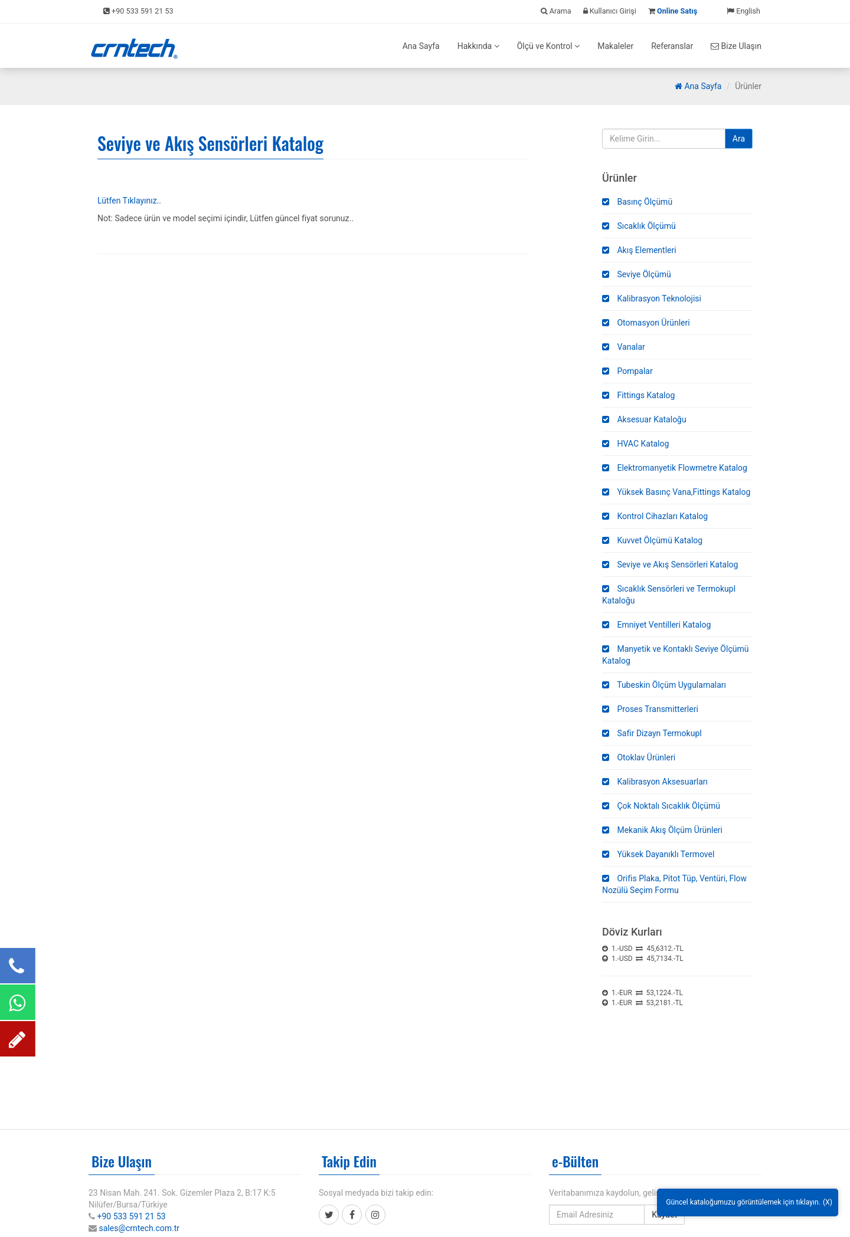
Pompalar (627, 371)
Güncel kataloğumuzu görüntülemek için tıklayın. (743, 1202)
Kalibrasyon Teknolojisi (651, 298)
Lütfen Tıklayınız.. (129, 200)
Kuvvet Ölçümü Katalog (652, 540)
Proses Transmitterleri (650, 709)
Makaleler (615, 46)
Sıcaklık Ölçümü (639, 226)
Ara (739, 138)
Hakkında (478, 46)
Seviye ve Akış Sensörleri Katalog (670, 564)
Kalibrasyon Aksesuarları (655, 781)
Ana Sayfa (421, 46)
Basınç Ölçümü (637, 201)
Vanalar (623, 347)
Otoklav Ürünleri (638, 757)
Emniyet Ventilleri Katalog (656, 624)
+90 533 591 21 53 (131, 1216)
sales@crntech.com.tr (139, 1228)
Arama (556, 10)
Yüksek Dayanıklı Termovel (658, 854)
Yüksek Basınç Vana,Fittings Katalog (676, 492)
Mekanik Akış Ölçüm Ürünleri (662, 830)
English (743, 10)
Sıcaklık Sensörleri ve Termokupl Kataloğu (668, 594)
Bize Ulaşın (736, 46)
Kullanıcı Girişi (609, 10)
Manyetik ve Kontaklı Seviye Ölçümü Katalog (675, 654)
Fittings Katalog (638, 395)
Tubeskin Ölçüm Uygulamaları (664, 685)
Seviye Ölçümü (636, 274)
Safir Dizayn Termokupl (652, 733)
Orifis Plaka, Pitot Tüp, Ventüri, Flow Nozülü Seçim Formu (674, 884)
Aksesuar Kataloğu (644, 419)
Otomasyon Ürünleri (646, 322)
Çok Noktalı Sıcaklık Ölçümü (661, 806)
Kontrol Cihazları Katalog (655, 516)
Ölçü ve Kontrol (548, 46)
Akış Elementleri (639, 250)
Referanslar (672, 46)
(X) (827, 1202)
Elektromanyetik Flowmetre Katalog (674, 468)
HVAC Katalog (635, 443)
